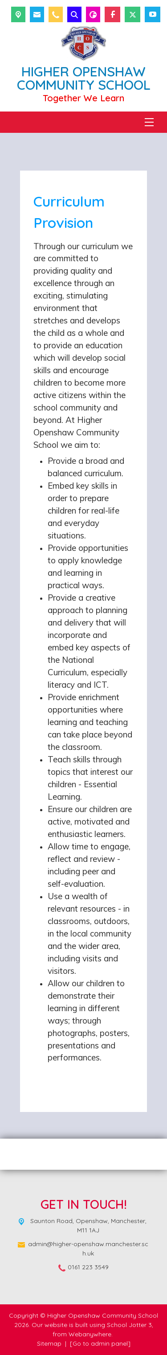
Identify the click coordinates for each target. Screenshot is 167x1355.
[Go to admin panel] (100, 1343)
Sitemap (49, 1343)
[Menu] (149, 122)
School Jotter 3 (129, 1325)
